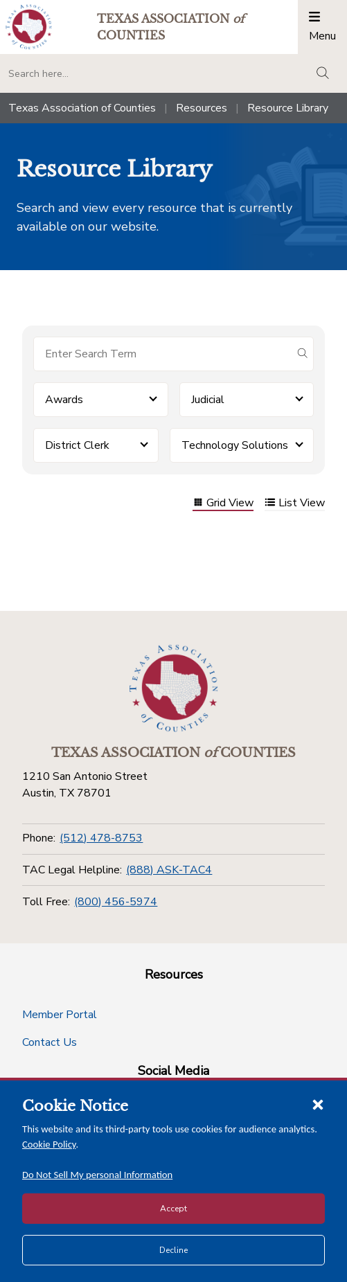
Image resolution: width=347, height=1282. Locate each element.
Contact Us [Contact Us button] (49, 1042)
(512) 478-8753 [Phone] (101, 838)
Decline (173, 1250)
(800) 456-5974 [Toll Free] (115, 901)
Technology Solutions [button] (234, 445)
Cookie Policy (49, 1144)
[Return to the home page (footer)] (174, 688)
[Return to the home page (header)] (29, 26)
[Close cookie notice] (318, 1104)
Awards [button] (64, 399)
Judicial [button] (207, 399)
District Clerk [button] (77, 445)
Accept (173, 1208)
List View (295, 504)
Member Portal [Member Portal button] (59, 1014)
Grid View (223, 504)
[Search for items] (162, 354)
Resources (201, 108)
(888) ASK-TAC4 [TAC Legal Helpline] (169, 870)
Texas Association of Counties (82, 108)
